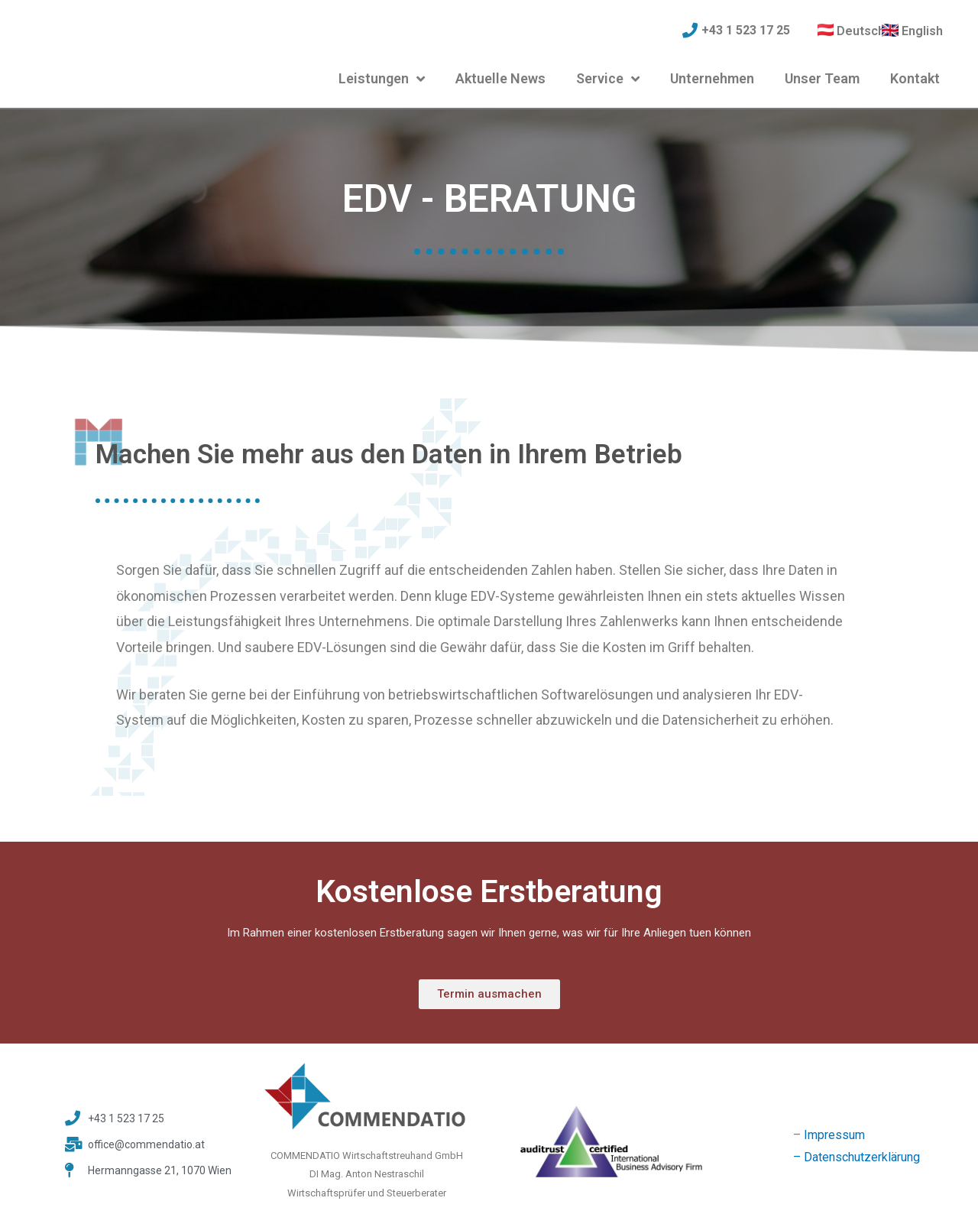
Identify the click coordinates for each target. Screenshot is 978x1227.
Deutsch (861, 31)
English (922, 31)
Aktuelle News (500, 78)
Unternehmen (712, 78)
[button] (489, 994)
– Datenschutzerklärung (856, 1157)
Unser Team (822, 78)
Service (608, 78)
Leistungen (381, 78)
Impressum (834, 1135)
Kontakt (915, 78)
